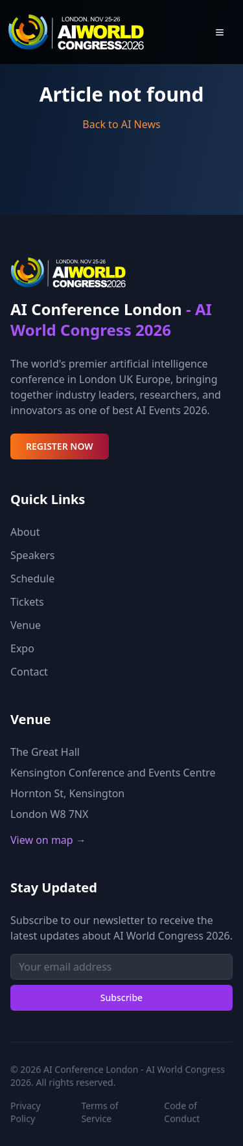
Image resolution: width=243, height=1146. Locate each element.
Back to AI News (121, 124)
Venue (25, 625)
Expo (22, 648)
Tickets (27, 602)
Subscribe (121, 997)
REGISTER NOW (59, 446)
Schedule (32, 578)
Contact (29, 672)
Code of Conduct (182, 1112)
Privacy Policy (25, 1112)
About (25, 532)
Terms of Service (99, 1112)
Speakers (32, 555)
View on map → (48, 840)
